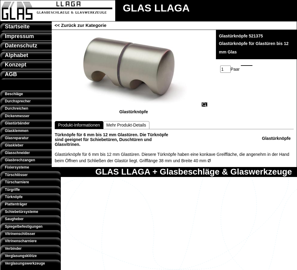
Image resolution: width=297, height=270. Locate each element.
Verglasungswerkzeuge (25, 263)
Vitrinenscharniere (21, 241)
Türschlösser (16, 175)
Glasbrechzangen (20, 160)
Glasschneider (17, 153)
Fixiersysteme (17, 167)
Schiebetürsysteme (21, 212)
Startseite (17, 27)
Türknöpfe (14, 197)
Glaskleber (14, 145)
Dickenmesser (17, 116)
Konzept (15, 65)
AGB (11, 74)
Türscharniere (17, 182)
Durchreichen (16, 108)
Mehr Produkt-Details (126, 125)
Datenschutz (21, 46)
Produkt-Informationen (79, 125)
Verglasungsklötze (21, 256)
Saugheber (14, 219)
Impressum (19, 36)
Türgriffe (12, 190)
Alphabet (16, 55)
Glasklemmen (16, 131)
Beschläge (14, 94)
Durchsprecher (18, 101)
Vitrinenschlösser (20, 234)
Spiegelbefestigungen (24, 226)
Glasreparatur (17, 138)
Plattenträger (16, 204)
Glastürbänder (17, 123)
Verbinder (13, 248)
